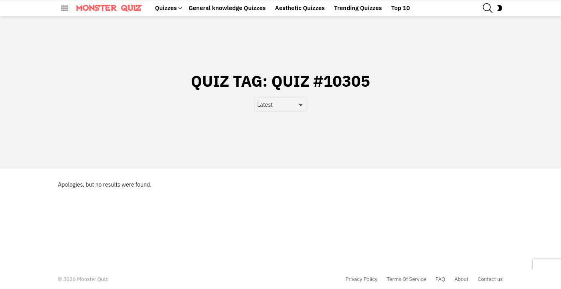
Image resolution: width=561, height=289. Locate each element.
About (461, 279)
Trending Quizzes (358, 8)
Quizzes (166, 8)
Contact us (490, 279)
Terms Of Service (406, 279)
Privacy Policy (362, 279)
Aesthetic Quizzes (300, 8)
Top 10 (400, 8)
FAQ (440, 279)
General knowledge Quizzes (226, 8)
